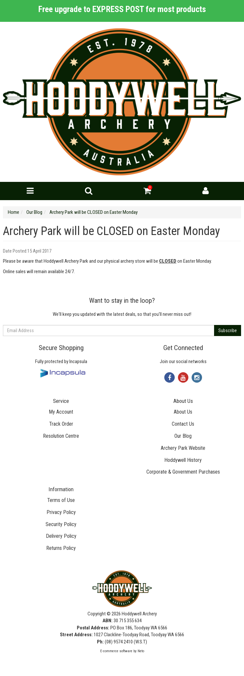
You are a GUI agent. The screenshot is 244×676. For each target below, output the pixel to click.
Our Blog (183, 436)
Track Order (61, 424)
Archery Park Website (183, 448)
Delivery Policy (61, 536)
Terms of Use (61, 500)
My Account (61, 412)
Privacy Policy (61, 512)
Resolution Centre (61, 436)
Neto (141, 651)
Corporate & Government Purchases (183, 472)
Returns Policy (61, 548)
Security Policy (61, 524)
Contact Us (183, 424)
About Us (183, 412)
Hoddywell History (183, 460)
